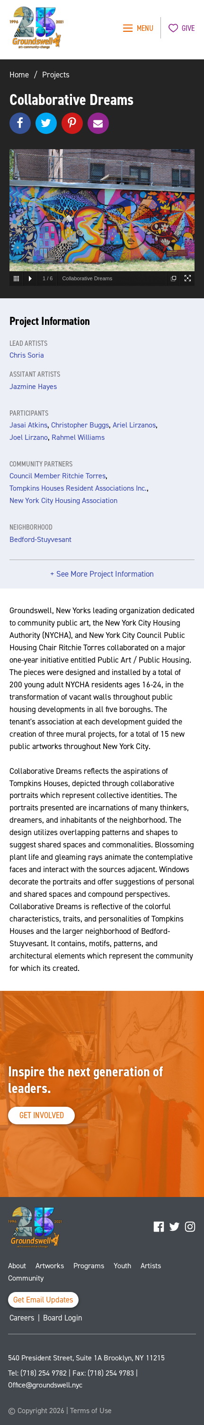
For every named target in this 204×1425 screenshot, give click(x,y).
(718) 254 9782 (43, 1373)
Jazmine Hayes (33, 386)
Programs (88, 1266)
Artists (151, 1266)
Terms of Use (91, 1411)
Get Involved (41, 1115)
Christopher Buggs (80, 425)
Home (19, 74)
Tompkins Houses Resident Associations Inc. (78, 488)
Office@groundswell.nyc (45, 1385)
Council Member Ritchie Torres (57, 476)
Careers (22, 1318)
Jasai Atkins (28, 425)
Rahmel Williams (78, 437)
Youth (122, 1266)
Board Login (62, 1318)
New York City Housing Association (63, 500)
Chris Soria (26, 355)
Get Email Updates (43, 1300)
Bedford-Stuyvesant (40, 539)
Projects (56, 74)
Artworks (49, 1266)
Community (26, 1278)
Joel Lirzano (28, 437)
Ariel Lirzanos (134, 425)
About (17, 1266)
